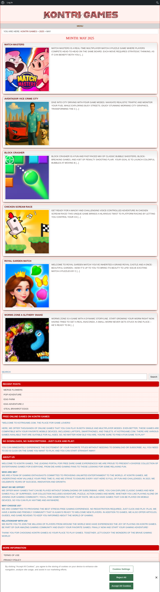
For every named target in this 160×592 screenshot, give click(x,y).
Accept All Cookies (121, 587)
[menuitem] (3, 2)
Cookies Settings (121, 570)
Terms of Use (12, 555)
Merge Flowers (13, 390)
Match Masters (14, 44)
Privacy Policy (12, 560)
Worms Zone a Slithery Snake (23, 315)
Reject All (121, 579)
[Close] (156, 579)
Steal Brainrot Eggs (16, 409)
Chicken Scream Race (18, 206)
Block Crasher (14, 152)
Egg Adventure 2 (14, 404)
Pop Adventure (12, 394)
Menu (80, 26)
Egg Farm (9, 399)
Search (6, 372)
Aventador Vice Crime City (21, 98)
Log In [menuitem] (10, 2)
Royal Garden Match (17, 261)
